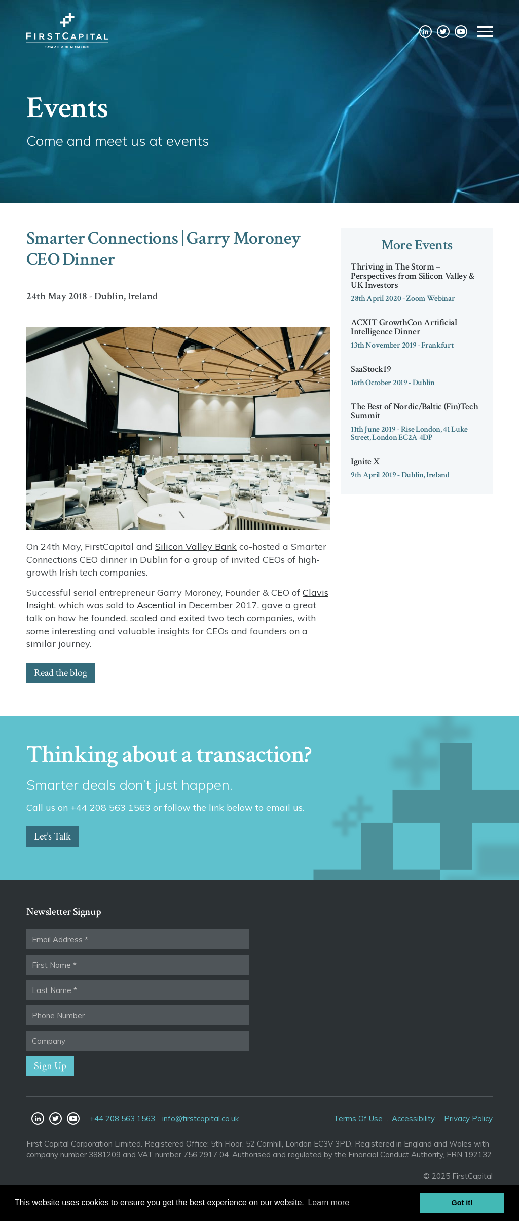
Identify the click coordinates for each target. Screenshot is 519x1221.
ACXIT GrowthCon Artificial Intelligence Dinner (404, 327)
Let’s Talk (52, 836)
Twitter (443, 31)
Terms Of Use (358, 1118)
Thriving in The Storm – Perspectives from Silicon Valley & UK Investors (413, 276)
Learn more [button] (328, 1202)
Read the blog (60, 672)
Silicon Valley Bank (196, 546)
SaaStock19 (371, 369)
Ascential (156, 605)
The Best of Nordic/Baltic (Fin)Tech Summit (414, 411)
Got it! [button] (462, 1203)
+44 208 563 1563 (122, 1118)
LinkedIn (425, 31)
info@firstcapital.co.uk (200, 1118)
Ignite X (365, 461)
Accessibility (413, 1118)
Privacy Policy (468, 1118)
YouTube (461, 31)
